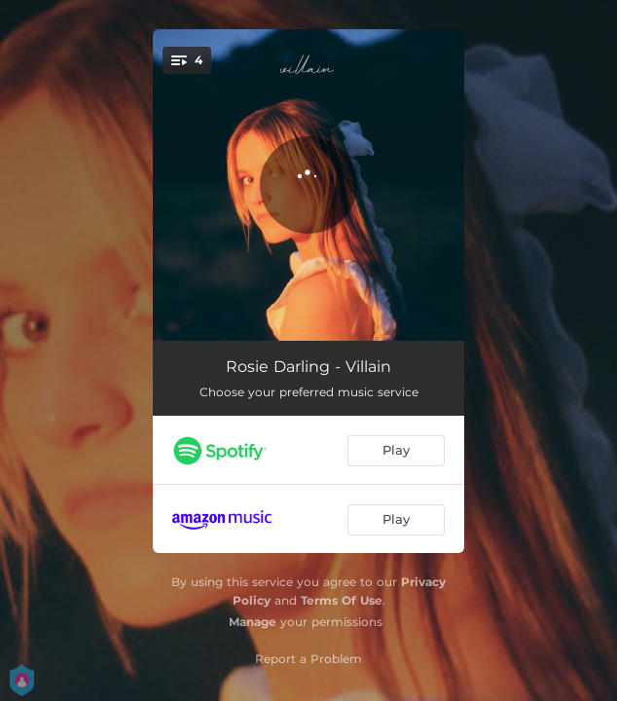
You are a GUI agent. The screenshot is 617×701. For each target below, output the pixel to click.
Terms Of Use (341, 600)
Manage (252, 621)
